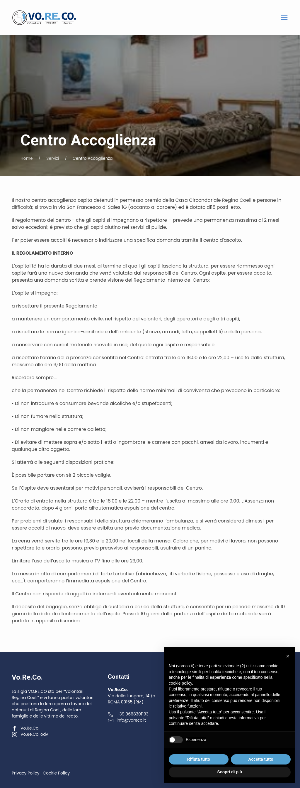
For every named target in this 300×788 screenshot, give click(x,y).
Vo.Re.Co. (25, 728)
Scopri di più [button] (229, 771)
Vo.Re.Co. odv (30, 734)
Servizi (52, 158)
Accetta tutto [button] (260, 759)
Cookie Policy (56, 773)
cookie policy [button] (180, 683)
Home (27, 158)
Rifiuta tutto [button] (198, 759)
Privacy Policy (26, 773)
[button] (284, 18)
